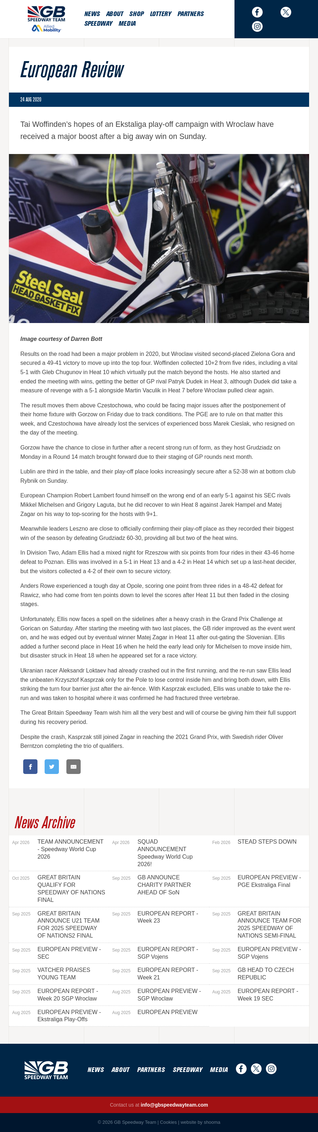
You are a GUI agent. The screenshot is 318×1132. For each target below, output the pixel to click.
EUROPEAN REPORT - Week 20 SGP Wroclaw (55, 995)
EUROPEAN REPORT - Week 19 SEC (255, 995)
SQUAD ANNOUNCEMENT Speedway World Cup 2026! (152, 853)
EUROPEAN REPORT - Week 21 (155, 973)
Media (127, 24)
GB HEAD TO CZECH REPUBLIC (253, 973)
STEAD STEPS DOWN (254, 842)
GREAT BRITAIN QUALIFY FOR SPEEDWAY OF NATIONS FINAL (58, 888)
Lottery (160, 14)
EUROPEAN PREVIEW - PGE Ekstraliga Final (256, 881)
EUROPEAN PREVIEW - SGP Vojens (256, 953)
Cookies (168, 1122)
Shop (136, 14)
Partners (190, 14)
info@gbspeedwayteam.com (174, 1105)
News (92, 14)
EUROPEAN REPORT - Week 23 (155, 917)
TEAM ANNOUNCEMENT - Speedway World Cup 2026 (58, 849)
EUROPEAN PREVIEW (154, 1012)
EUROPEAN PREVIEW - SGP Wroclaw (156, 995)
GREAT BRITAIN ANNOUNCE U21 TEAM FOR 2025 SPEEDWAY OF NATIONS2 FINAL (56, 924)
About (114, 14)
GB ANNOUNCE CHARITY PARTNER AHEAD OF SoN (151, 884)
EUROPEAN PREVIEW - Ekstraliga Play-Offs (56, 1016)
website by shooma (200, 1122)
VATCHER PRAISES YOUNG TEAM (51, 973)
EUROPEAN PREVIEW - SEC (56, 953)
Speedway (98, 24)
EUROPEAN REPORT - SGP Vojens (155, 953)
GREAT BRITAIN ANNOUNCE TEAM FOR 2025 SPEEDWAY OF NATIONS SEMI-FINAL (256, 924)
